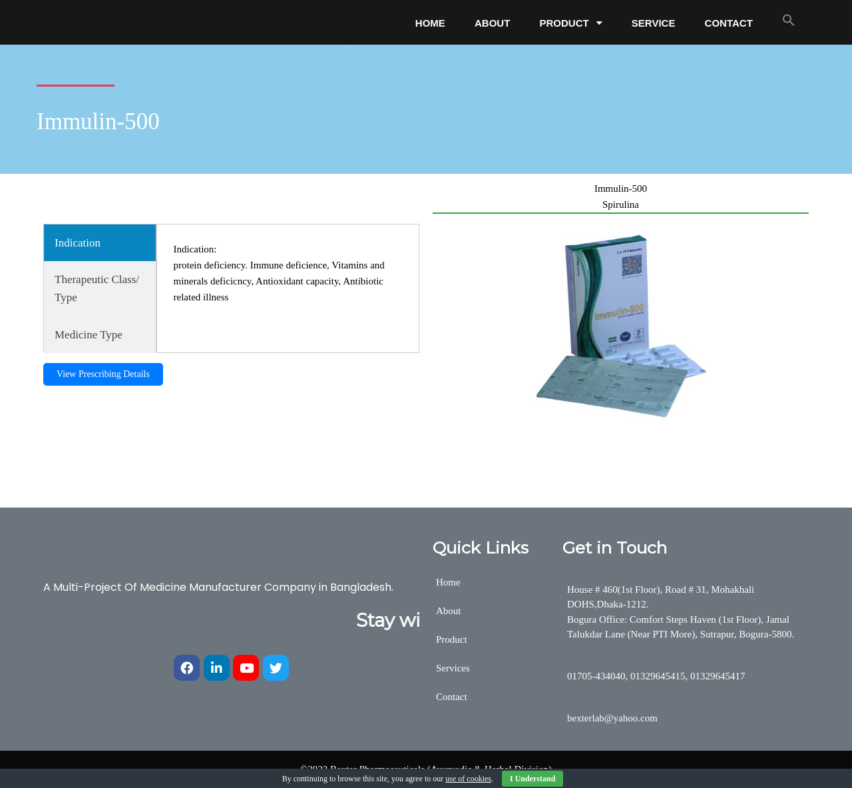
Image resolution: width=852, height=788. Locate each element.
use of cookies (468, 778)
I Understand (532, 778)
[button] (789, 20)
